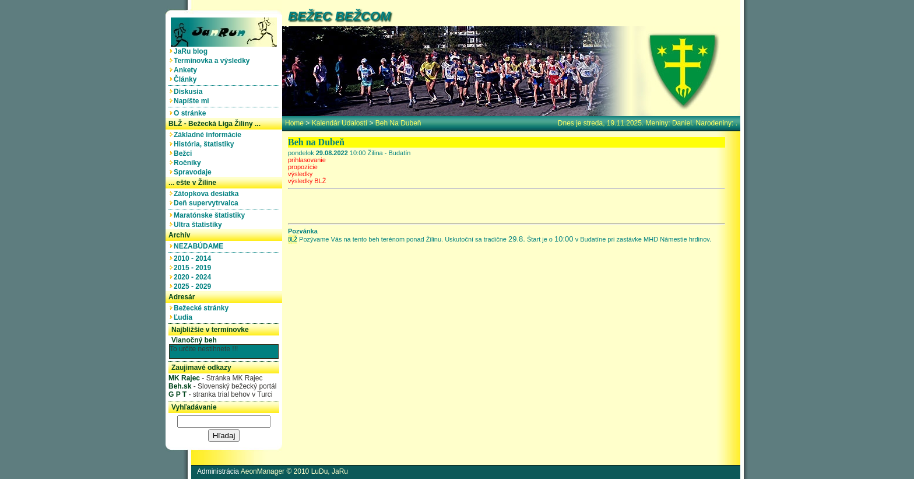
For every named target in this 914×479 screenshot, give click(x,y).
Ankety (187, 70)
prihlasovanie (307, 159)
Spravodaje (194, 172)
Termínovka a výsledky (214, 61)
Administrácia (218, 471)
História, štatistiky (206, 144)
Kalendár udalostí (339, 123)
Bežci (185, 153)
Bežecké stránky (203, 308)
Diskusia (190, 92)
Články (187, 79)
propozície (303, 166)
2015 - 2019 (194, 268)
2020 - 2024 (194, 277)
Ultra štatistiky (200, 225)
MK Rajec (184, 378)
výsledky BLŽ (307, 180)
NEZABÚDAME (200, 246)
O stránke (192, 113)
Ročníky (189, 163)
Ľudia (185, 317)
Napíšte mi (193, 101)
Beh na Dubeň (398, 123)
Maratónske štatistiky (211, 215)
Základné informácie (209, 135)
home (294, 123)
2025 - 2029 (194, 286)
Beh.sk (179, 386)
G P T (177, 394)
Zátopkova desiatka (208, 194)
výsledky (300, 173)
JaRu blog (193, 51)
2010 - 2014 (194, 258)
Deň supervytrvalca (208, 203)
